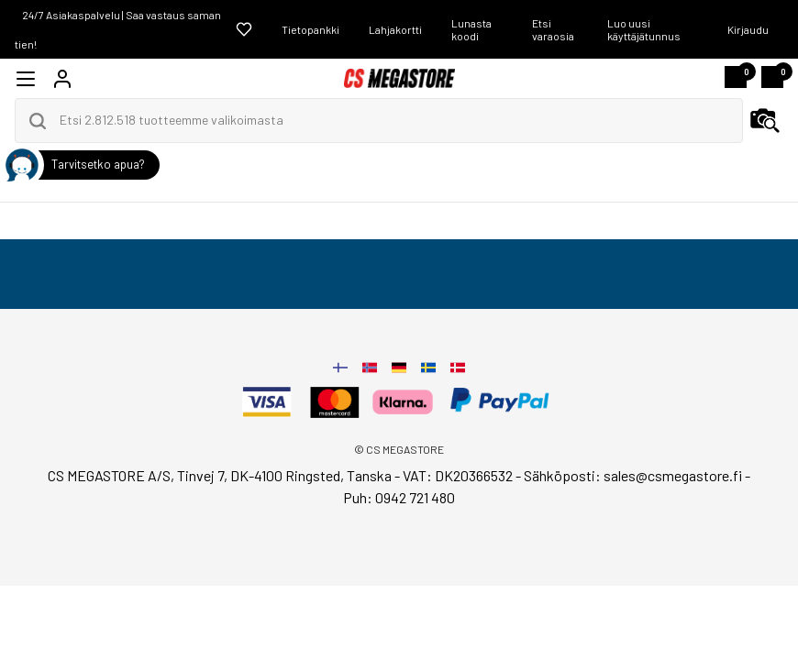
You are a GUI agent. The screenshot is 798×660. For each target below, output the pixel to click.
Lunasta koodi (471, 29)
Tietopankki (310, 29)
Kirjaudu (748, 29)
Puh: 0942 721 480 (399, 497)
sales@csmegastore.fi (673, 475)
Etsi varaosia (553, 29)
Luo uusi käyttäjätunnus (644, 29)
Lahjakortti (395, 29)
